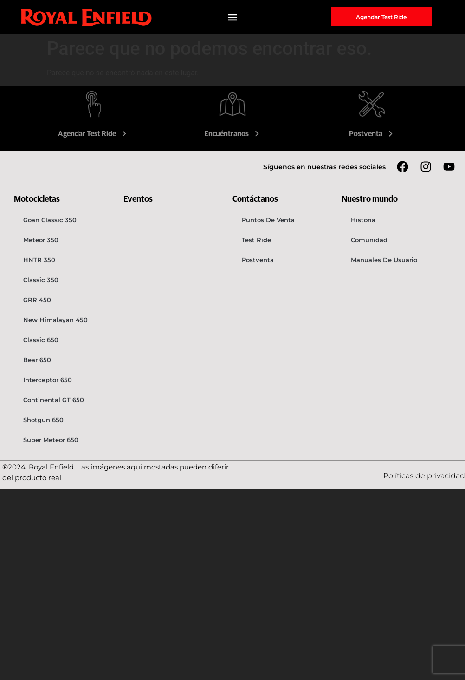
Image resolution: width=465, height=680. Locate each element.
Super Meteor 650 (50, 439)
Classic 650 (40, 339)
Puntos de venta (268, 220)
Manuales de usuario (384, 260)
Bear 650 (37, 359)
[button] (232, 17)
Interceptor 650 (47, 379)
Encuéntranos (232, 134)
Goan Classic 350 (50, 220)
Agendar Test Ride (93, 134)
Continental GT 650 (53, 399)
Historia (363, 220)
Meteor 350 (40, 240)
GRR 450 (37, 300)
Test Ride (256, 240)
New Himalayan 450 (55, 319)
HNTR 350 (39, 260)
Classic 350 (40, 280)
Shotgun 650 (43, 419)
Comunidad (369, 240)
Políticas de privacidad (424, 475)
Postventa (372, 134)
